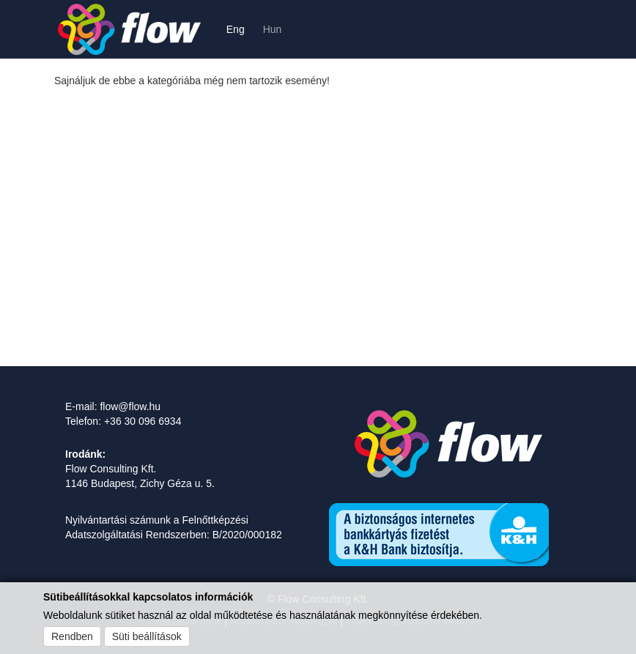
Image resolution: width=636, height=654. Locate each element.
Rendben (72, 636)
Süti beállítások (147, 636)
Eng (235, 29)
